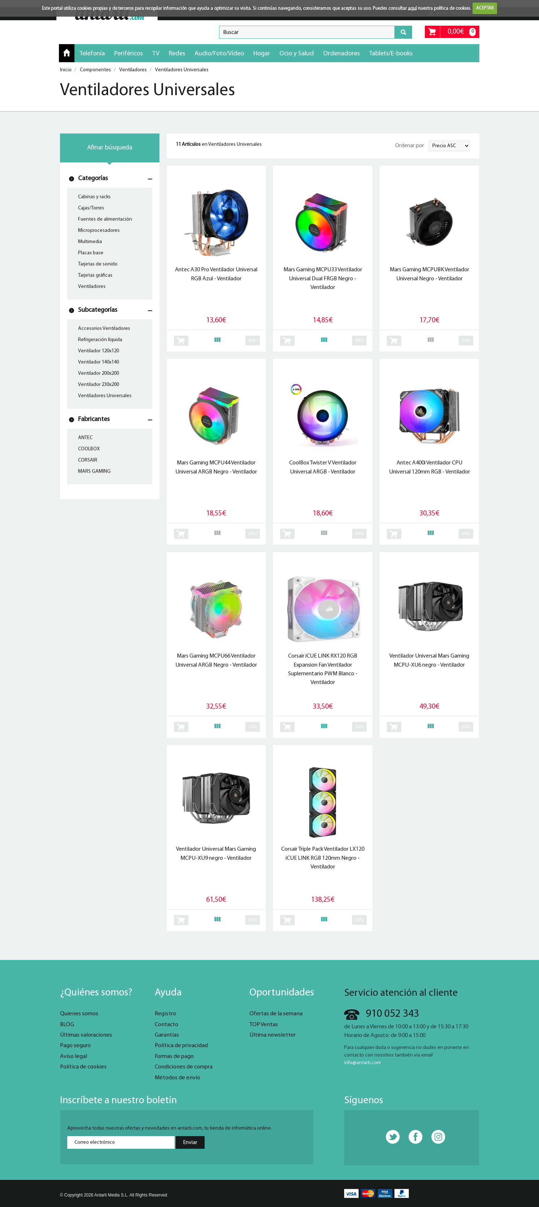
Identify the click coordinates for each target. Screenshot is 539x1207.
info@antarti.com (362, 1063)
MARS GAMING (94, 471)
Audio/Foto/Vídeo (219, 53)
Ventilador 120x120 (98, 351)
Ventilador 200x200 (98, 373)
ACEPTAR (485, 8)
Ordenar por (409, 146)
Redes (177, 53)
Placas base (90, 253)
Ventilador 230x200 (98, 384)
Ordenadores (341, 53)
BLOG (67, 1025)
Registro (165, 1014)
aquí (412, 8)
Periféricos (128, 53)
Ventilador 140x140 (98, 362)
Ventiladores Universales (105, 396)
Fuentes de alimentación (105, 219)
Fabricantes (94, 419)
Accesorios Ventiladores (104, 328)
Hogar (261, 53)
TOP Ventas (263, 1025)
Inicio (66, 53)
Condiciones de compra (184, 1067)
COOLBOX (89, 449)
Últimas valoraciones (86, 1035)
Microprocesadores (99, 230)
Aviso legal (73, 1056)
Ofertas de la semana (276, 1014)
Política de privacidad (181, 1046)
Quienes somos (79, 1014)
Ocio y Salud (296, 53)
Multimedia (90, 242)
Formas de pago (174, 1056)
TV (155, 53)
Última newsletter (272, 1035)
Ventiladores (92, 286)
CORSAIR (87, 460)
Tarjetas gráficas (95, 275)
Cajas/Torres (91, 208)
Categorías (93, 178)
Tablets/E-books (390, 53)
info (253, 340)
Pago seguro (75, 1046)
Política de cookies (83, 1067)
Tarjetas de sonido (97, 264)
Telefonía (92, 53)
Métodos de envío (177, 1078)
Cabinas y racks (94, 197)
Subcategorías (97, 310)
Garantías (167, 1035)
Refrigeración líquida (100, 340)
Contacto (166, 1025)
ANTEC (85, 438)
